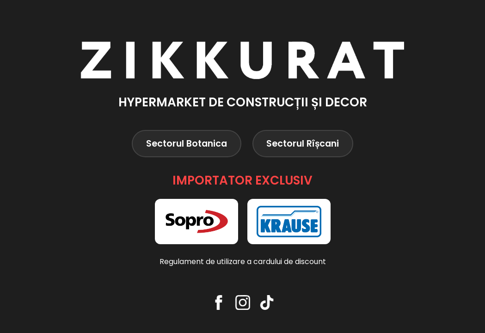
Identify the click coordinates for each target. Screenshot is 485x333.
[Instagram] (242, 302)
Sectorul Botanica (186, 143)
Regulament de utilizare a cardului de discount (243, 261)
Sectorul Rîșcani (302, 143)
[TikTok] (266, 302)
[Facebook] (218, 302)
